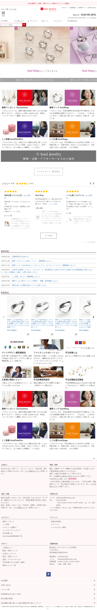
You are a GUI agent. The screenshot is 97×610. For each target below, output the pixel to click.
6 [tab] (49, 84)
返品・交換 (5, 494)
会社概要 (4, 580)
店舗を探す (72, 21)
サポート (4, 544)
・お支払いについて (8, 553)
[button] (90, 183)
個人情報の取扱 (7, 598)
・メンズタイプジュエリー (11, 530)
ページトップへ (94, 459)
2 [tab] (43, 84)
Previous (2, 56)
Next (94, 56)
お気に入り (19, 21)
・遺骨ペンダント (7, 521)
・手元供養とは (7, 533)
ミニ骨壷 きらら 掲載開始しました (20, 276)
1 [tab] (41, 84)
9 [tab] (54, 84)
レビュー (58, 21)
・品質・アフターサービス (11, 559)
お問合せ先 (54, 494)
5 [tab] (47, 84)
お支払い (4, 465)
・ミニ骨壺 (5, 524)
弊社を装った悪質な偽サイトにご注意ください (24, 285)
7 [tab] (50, 84)
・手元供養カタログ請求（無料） (13, 562)
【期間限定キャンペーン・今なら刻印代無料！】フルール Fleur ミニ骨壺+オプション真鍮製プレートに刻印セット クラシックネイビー (20, 223)
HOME (4, 21)
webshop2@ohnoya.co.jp (65, 498)
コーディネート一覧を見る (48, 171)
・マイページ (54, 524)
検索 (24, 24)
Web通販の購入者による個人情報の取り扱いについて (21, 603)
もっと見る (48, 235)
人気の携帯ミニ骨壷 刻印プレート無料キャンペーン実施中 (48, 3)
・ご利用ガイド (7, 548)
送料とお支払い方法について (67, 476)
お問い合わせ (92, 7)
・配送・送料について (9, 550)
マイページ (32, 21)
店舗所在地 (54, 544)
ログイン (65, 7)
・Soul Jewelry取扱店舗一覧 (11, 536)
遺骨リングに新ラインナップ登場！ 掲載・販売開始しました (29, 281)
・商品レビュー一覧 (8, 565)
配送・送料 (54, 465)
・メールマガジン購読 (57, 527)
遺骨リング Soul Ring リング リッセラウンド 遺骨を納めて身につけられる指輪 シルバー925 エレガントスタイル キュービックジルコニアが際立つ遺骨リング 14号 (51, 217)
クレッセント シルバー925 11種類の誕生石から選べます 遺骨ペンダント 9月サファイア (82, 220)
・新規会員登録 (55, 521)
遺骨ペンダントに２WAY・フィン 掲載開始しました (26, 261)
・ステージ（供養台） (9, 527)
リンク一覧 (5, 589)
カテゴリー (5, 517)
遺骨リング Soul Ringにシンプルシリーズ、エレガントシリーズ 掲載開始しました (38, 265)
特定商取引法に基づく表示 (11, 594)
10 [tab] (55, 84)
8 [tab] (52, 84)
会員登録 (72, 7)
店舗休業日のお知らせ (14, 256)
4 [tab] (46, 84)
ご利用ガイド (82, 7)
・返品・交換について (9, 556)
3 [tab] (44, 84)
